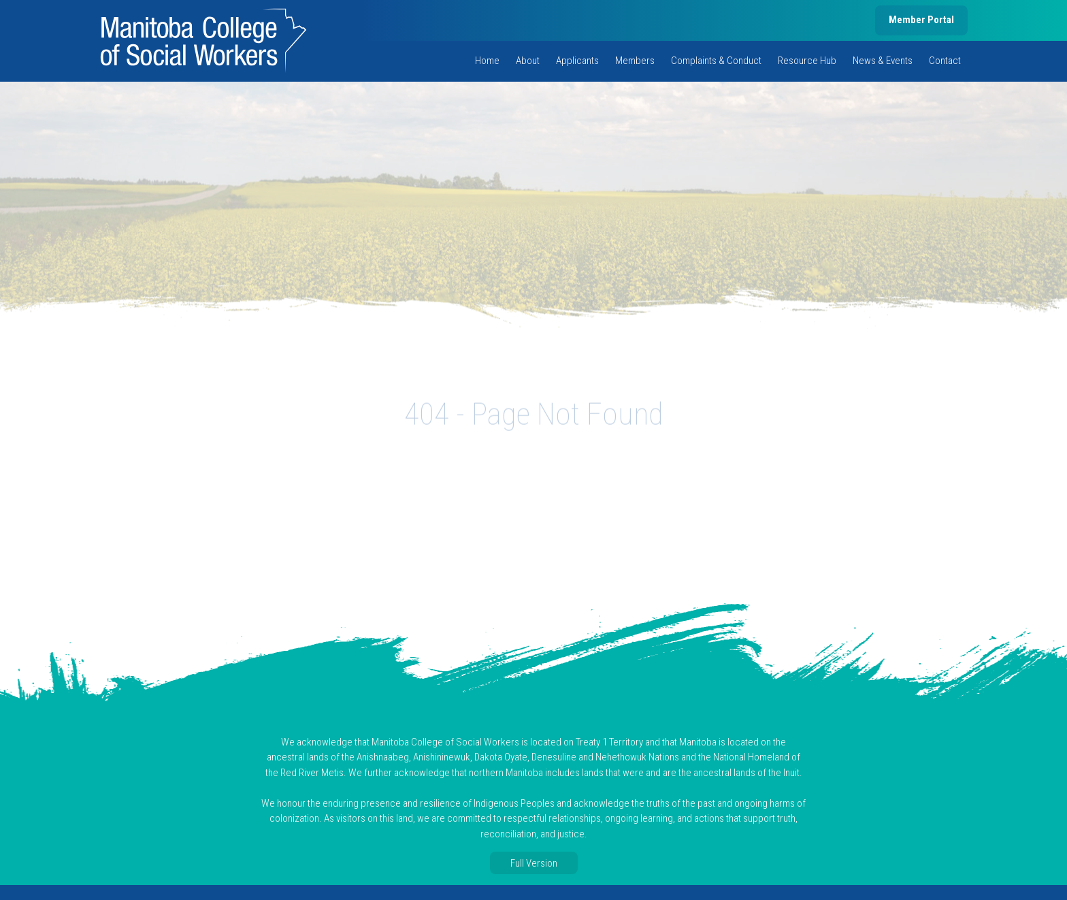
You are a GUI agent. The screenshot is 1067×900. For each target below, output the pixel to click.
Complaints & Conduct (716, 60)
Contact (945, 60)
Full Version (533, 863)
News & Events (883, 60)
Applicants (577, 60)
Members (635, 60)
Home (487, 60)
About (528, 60)
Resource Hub (807, 60)
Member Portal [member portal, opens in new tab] (921, 20)
